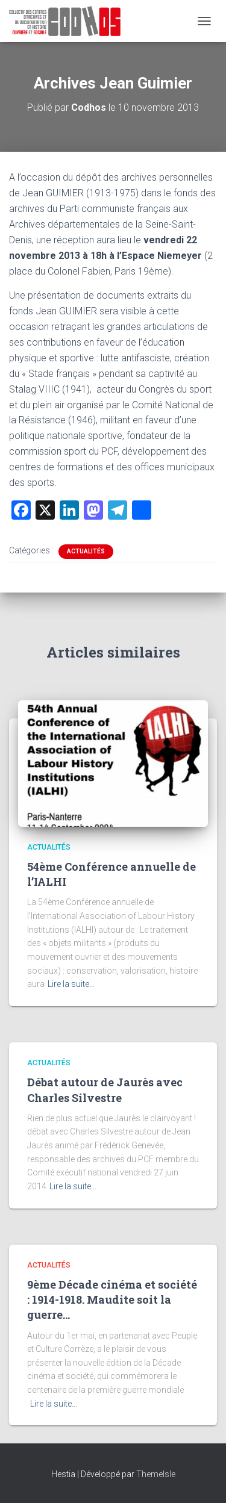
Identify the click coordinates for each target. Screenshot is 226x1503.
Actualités (86, 551)
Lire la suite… (71, 984)
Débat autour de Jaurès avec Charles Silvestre (105, 1089)
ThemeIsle (155, 1474)
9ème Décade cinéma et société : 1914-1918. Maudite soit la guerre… (112, 1299)
